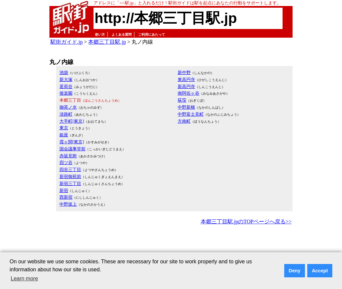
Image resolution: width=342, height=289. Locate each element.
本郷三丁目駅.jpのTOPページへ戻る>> (246, 221)
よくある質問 (122, 34)
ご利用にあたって (151, 34)
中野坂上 (68, 204)
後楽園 (65, 93)
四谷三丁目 (70, 169)
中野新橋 (186, 107)
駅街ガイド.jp (66, 42)
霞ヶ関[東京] (71, 141)
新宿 (63, 190)
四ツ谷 (65, 162)
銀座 (63, 134)
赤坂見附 (68, 155)
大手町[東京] (71, 121)
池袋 (63, 72)
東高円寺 (186, 79)
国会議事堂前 (72, 148)
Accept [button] (320, 270)
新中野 (184, 72)
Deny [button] (294, 270)
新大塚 (65, 79)
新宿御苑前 (70, 176)
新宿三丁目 (70, 183)
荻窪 (182, 100)
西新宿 (65, 197)
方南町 (184, 121)
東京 (63, 127)
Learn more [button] (24, 278)
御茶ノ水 (68, 107)
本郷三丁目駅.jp (107, 42)
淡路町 (65, 114)
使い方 (100, 34)
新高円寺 (186, 86)
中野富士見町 (191, 114)
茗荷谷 (65, 86)
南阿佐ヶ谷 (188, 93)
